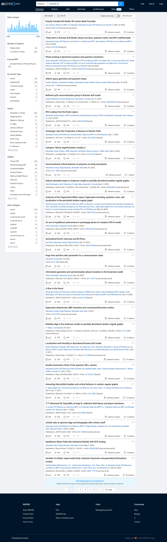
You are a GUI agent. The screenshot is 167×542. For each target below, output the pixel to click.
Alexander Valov (120, 115)
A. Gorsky (56, 328)
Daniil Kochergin (52, 184)
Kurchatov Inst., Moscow (83, 295)
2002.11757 (91, 471)
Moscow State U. (57, 429)
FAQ (57, 510)
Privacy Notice (28, 518)
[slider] (8, 34)
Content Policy (28, 514)
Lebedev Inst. (103, 426)
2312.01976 (90, 154)
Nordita (120, 204)
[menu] (146, 4)
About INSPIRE (28, 510)
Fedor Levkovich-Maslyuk (105, 292)
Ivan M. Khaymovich (67, 99)
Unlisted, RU (77, 209)
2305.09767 (89, 229)
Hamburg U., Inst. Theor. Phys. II (94, 465)
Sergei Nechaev (86, 115)
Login (161, 4)
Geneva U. (57, 371)
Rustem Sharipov (52, 82)
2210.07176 (81, 298)
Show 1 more (12, 198)
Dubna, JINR (64, 115)
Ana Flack (49, 242)
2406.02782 (81, 121)
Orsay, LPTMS (98, 115)
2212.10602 (55, 262)
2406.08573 (110, 102)
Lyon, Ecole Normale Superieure (93, 63)
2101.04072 (92, 394)
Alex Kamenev (66, 468)
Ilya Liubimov (50, 25)
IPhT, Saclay (119, 292)
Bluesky (137, 514)
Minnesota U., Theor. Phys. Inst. (84, 468)
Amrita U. (109, 25)
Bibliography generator (104, 510)
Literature (39, 9)
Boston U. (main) (93, 204)
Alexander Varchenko (78, 151)
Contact (137, 522)
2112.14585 (126, 331)
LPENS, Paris (89, 292)
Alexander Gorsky (85, 25)
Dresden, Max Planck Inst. (69, 347)
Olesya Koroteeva (109, 369)
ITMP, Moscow (115, 295)
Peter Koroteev (76, 369)
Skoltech (74, 25)
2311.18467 (55, 171)
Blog (136, 510)
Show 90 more (13, 150)
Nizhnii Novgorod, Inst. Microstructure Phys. (78, 207)
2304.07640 (90, 245)
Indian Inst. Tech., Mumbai (92, 347)
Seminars (81, 9)
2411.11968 (55, 85)
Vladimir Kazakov (77, 292)
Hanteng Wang (51, 465)
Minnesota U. (121, 369)
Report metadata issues (64, 518)
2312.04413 (92, 138)
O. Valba (49, 328)
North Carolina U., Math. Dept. (98, 151)
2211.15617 (91, 279)
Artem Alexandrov (52, 61)
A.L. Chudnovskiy (75, 465)
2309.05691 (110, 187)
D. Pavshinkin (84, 407)
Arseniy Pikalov (76, 135)
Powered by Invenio (20, 538)
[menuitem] (142, 4)
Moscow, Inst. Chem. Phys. (93, 388)
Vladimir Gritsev (95, 82)
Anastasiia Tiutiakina (66, 82)
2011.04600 (81, 432)
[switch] (117, 16)
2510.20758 (55, 47)
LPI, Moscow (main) (63, 295)
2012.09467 (81, 413)
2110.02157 (89, 374)
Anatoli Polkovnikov (109, 82)
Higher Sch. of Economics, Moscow (115, 61)
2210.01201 (55, 314)
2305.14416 (91, 212)
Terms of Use (28, 522)
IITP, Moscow (98, 25)
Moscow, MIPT (61, 25)
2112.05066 (87, 355)
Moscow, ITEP (78, 61)
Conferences (98, 9)
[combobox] (83, 3)
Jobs (68, 9)
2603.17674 (55, 28)
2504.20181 (81, 69)
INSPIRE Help (61, 514)
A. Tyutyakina (108, 407)
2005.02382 (93, 448)
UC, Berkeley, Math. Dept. (92, 369)
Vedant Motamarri (52, 99)
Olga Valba (78, 184)
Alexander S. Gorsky (82, 99)
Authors (54, 9)
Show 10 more (13, 247)
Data (113, 9)
